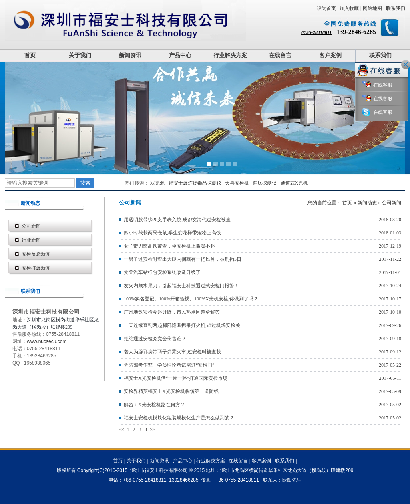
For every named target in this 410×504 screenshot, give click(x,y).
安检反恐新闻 (36, 254)
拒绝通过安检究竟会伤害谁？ (155, 338)
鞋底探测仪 (265, 183)
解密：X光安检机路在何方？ (154, 404)
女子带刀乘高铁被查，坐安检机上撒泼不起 (169, 246)
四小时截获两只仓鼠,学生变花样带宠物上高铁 (172, 233)
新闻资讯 (130, 55)
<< (122, 429)
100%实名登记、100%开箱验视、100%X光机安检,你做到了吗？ (191, 299)
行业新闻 (31, 240)
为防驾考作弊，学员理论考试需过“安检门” (169, 365)
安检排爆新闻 (36, 268)
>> (152, 429)
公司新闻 (31, 226)
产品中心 (180, 55)
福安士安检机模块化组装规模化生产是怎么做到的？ (179, 418)
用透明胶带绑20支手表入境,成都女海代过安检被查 (177, 219)
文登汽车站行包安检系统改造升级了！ (164, 272)
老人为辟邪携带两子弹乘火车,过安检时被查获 (172, 352)
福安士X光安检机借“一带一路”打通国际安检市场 (175, 378)
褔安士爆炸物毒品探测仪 (195, 183)
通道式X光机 (294, 183)
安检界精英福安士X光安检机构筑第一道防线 (171, 391)
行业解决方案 (230, 55)
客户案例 (330, 55)
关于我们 (80, 55)
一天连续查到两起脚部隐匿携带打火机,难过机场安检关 (182, 325)
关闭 (405, 64)
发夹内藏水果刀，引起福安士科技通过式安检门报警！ (181, 285)
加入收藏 (349, 8)
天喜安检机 (237, 183)
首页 (30, 55)
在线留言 (280, 55)
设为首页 (326, 8)
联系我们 (395, 8)
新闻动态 (367, 203)
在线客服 (377, 85)
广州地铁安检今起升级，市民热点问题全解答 (172, 312)
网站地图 (372, 8)
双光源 (157, 183)
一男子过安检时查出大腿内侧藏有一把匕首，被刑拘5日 (182, 259)
